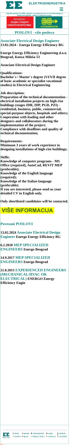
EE (11, 13)
